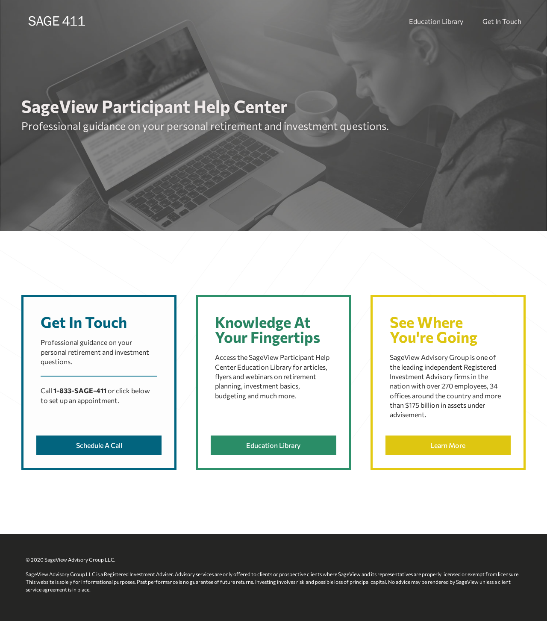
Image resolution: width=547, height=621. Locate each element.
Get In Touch (501, 21)
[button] (99, 445)
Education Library (436, 21)
